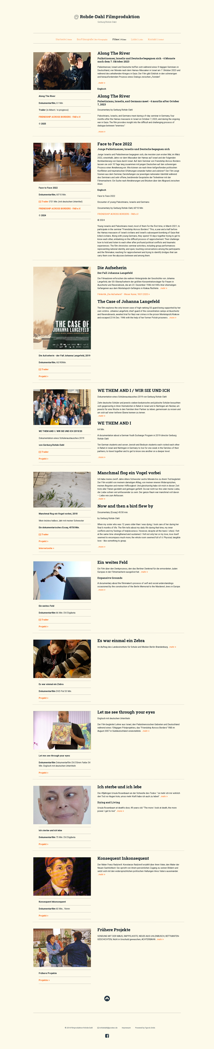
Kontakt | (156, 39)
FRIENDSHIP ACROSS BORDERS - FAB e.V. (60, 117)
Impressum (126, 1028)
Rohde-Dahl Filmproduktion (110, 16)
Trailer (44, 201)
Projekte (44, 980)
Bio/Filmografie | (92, 39)
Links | (137, 39)
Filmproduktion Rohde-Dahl (82, 1028)
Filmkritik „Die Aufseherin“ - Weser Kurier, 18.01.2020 (123, 294)
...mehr (101, 83)
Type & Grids (150, 1028)
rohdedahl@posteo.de (107, 1028)
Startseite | (64, 39)
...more (101, 131)
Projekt (43, 376)
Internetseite (46, 548)
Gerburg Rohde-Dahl (107, 22)
